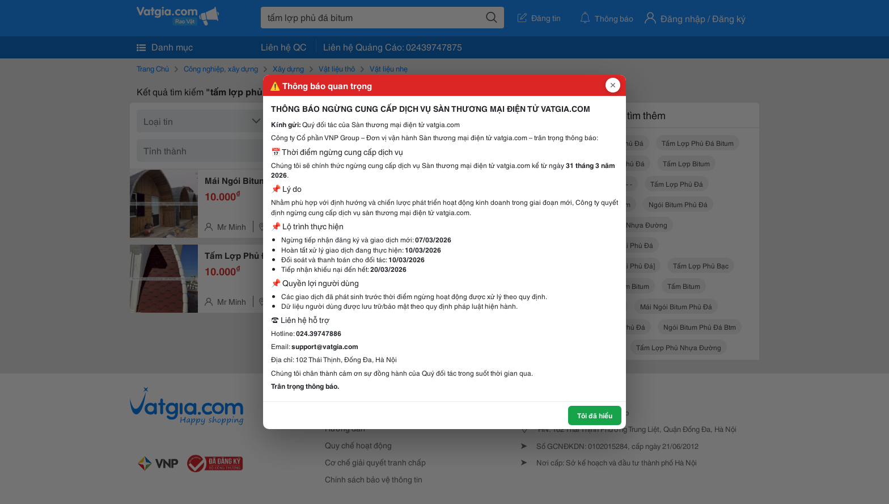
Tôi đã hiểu (594, 415)
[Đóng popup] (613, 85)
